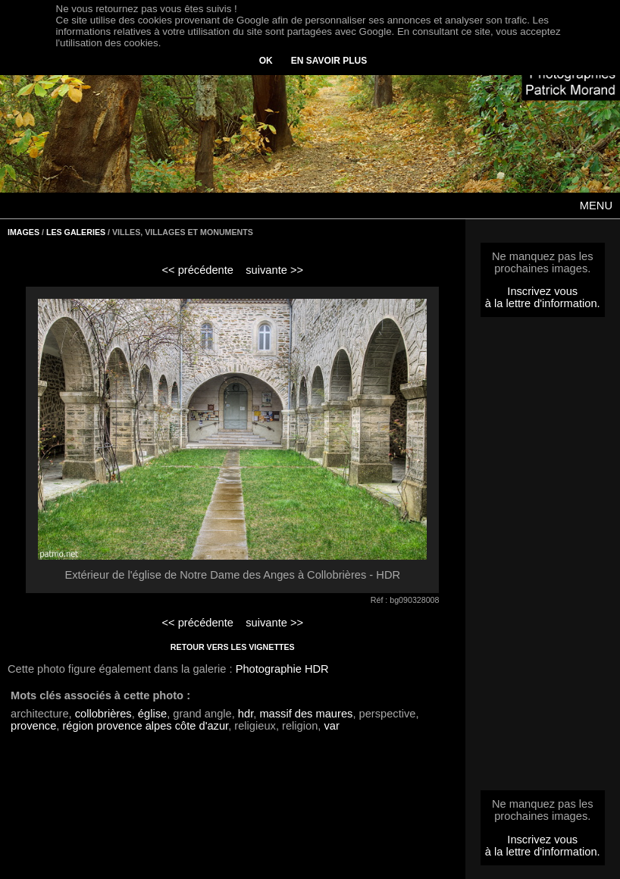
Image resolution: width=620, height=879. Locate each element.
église (152, 714)
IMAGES (23, 232)
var (331, 726)
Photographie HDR (282, 669)
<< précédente (197, 270)
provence (33, 726)
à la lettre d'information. (542, 303)
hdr (245, 714)
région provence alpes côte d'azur (145, 726)
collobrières (103, 714)
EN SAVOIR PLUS (329, 60)
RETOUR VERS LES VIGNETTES (233, 646)
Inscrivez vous (542, 291)
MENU (596, 205)
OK (266, 60)
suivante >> (274, 270)
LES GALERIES (75, 232)
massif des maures (305, 714)
